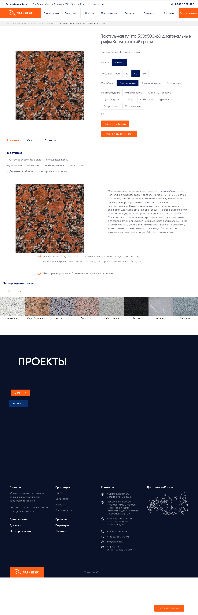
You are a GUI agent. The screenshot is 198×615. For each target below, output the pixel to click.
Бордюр (60, 504)
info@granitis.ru (18, 4)
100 (118, 73)
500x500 (119, 62)
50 (144, 73)
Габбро (130, 99)
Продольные (174, 83)
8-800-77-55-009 (184, 4)
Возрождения (111, 106)
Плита (58, 492)
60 (135, 73)
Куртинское (165, 99)
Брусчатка (61, 498)
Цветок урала (112, 99)
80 (127, 73)
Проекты (61, 519)
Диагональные (127, 83)
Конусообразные (151, 83)
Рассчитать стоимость (118, 134)
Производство (19, 519)
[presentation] (18, 403)
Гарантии (50, 140)
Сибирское (146, 99)
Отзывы (60, 531)
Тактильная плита (65, 510)
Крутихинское (133, 106)
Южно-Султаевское (159, 92)
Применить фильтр (115, 123)
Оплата (32, 140)
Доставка (13, 140)
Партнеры (62, 525)
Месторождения (20, 531)
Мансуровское (133, 92)
